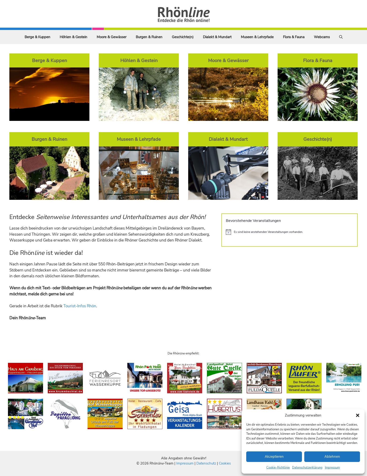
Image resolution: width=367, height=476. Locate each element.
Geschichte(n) (183, 37)
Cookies (225, 463)
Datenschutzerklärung (307, 467)
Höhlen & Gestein (73, 37)
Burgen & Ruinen (149, 37)
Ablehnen (332, 456)
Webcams (322, 37)
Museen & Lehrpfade (257, 37)
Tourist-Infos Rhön (79, 306)
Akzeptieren (274, 456)
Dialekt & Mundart (217, 37)
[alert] (289, 232)
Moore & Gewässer (111, 37)
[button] (357, 415)
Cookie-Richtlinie (278, 467)
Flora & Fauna (294, 37)
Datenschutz (206, 463)
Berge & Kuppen (37, 37)
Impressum (332, 467)
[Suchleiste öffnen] (340, 37)
